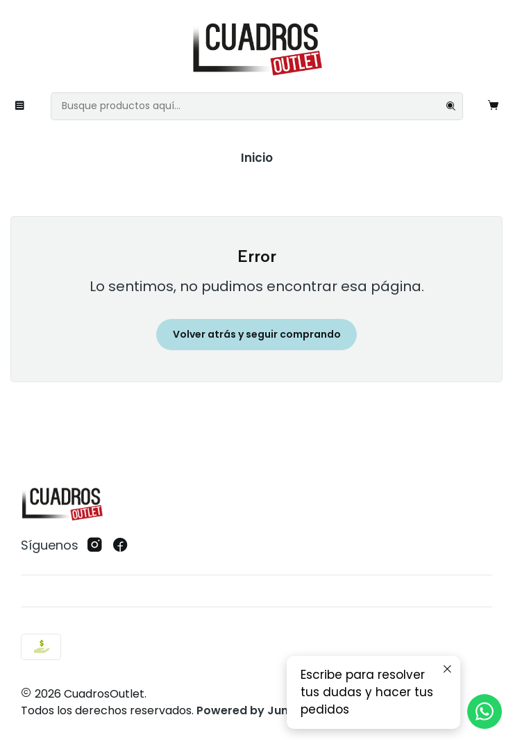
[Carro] (493, 106)
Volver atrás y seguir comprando (257, 334)
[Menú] (20, 106)
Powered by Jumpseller (263, 710)
